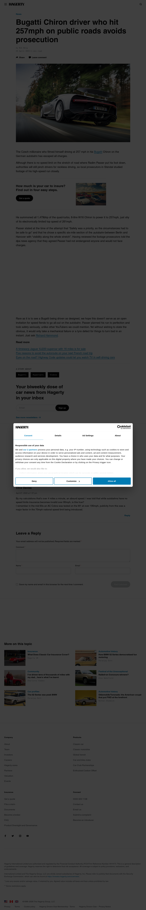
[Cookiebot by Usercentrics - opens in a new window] (119, 427)
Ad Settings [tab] (87, 435)
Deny (34, 481)
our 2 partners (30, 449)
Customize (73, 481)
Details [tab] (58, 435)
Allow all (112, 481)
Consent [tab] (28, 435)
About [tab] (118, 435)
